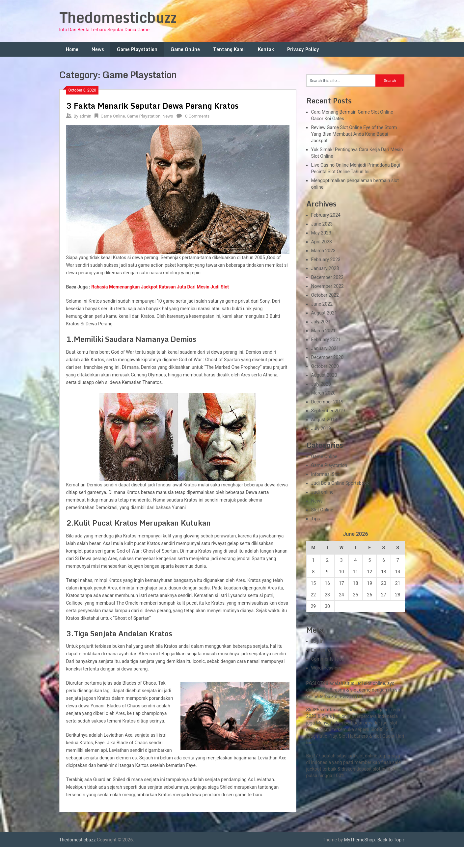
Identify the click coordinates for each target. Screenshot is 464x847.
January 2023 (325, 268)
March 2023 (323, 250)
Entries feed (323, 650)
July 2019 (321, 428)
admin (85, 116)
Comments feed (327, 659)
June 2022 (322, 304)
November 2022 (327, 286)
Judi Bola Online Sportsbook (340, 483)
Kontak (266, 49)
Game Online (185, 49)
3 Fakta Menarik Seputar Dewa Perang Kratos (152, 105)
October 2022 (325, 295)
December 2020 (327, 357)
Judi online (322, 492)
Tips (315, 518)
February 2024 (326, 215)
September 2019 (328, 410)
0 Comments (197, 116)
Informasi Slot (325, 474)
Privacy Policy (303, 49)
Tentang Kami (229, 49)
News (98, 49)
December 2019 (327, 401)
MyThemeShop (359, 839)
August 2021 (324, 312)
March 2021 (323, 330)
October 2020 (325, 366)
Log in (317, 641)
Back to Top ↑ (391, 839)
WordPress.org (326, 667)
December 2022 (327, 277)
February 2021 (326, 339)
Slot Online (322, 509)
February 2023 (326, 259)
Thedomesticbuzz (118, 17)
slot (393, 722)
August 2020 (324, 375)
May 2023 (321, 232)
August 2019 (324, 419)
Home (72, 49)
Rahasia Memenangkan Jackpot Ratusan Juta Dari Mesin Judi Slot (160, 286)
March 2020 (323, 393)
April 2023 (321, 241)
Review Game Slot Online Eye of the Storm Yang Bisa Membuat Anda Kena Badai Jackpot (354, 134)
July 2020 (321, 384)
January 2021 (325, 348)
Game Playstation (137, 49)
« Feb (311, 615)
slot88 (325, 690)
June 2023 (322, 224)
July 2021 (321, 321)
